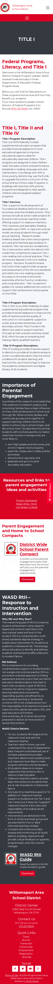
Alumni (26, 940)
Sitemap (26, 957)
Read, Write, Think (26, 504)
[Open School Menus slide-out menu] (50, 492)
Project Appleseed (26, 500)
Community (26, 947)
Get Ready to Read (26, 507)
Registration (26, 953)
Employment (26, 950)
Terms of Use (11, 975)
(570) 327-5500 (19, 108)
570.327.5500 (26, 926)
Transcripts (26, 943)
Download (28, 580)
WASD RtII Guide (30, 857)
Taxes (26, 936)
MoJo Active (32, 981)
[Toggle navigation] (48, 8)
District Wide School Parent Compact (34, 549)
